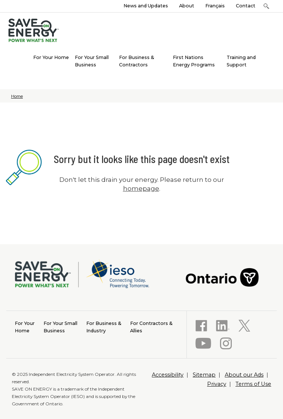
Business (60, 326)
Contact (245, 5)
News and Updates (145, 5)
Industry (103, 326)
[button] (266, 6)
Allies (151, 326)
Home (17, 96)
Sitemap (204, 374)
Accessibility (168, 374)
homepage (141, 188)
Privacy (216, 384)
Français (215, 5)
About (186, 5)
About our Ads (244, 374)
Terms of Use (253, 384)
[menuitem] (51, 56)
